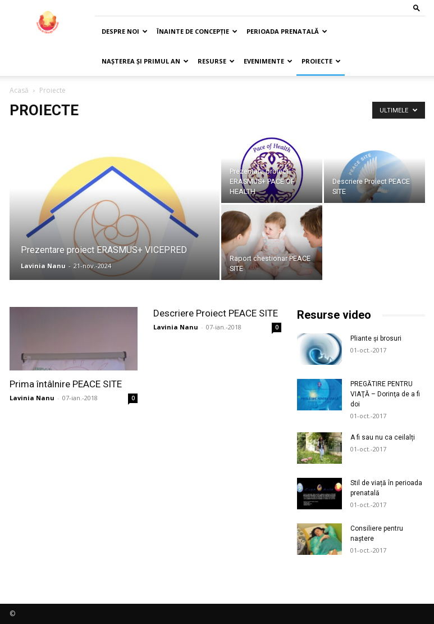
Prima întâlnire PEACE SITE (66, 384)
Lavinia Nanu (43, 265)
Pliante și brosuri (375, 338)
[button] (416, 7)
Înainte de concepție (197, 31)
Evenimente (268, 61)
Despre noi (125, 31)
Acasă (19, 90)
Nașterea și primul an (145, 61)
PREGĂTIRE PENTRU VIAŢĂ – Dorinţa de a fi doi (385, 394)
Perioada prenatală (286, 31)
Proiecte (321, 61)
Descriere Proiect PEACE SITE (215, 313)
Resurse (216, 61)
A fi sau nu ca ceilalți (382, 437)
